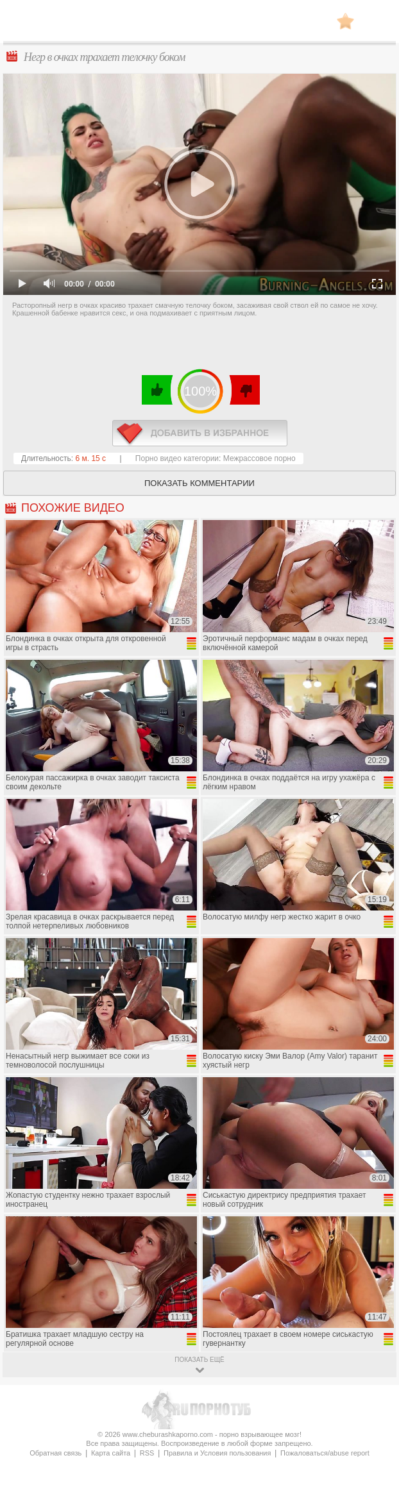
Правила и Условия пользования (217, 1453)
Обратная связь (55, 1453)
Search (377, 21)
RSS (147, 1453)
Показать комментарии (199, 483)
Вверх (374, 1392)
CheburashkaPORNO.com (199, 25)
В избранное (345, 20)
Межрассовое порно (259, 458)
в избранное (199, 433)
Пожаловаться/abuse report (324, 1453)
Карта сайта (110, 1453)
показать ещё (199, 1359)
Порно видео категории (177, 458)
